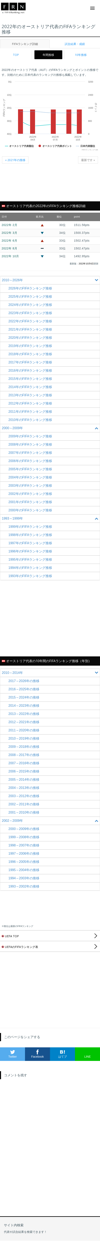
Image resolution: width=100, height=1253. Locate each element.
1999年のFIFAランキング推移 (30, 526)
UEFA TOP (10, 936)
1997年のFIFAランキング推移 (30, 543)
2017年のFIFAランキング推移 (30, 362)
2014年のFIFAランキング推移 (30, 387)
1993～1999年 (51, 518)
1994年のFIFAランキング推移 (30, 567)
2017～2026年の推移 (23, 681)
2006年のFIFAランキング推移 (30, 461)
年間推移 (48, 55)
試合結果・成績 (75, 44)
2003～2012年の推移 (23, 796)
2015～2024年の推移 (23, 697)
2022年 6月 (9, 240)
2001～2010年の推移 (23, 812)
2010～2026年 (51, 280)
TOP (16, 55)
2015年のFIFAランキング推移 (30, 378)
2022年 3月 (9, 232)
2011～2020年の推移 (23, 730)
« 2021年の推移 (15, 160)
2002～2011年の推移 (23, 804)
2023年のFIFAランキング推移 (30, 313)
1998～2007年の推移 (23, 845)
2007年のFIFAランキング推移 (30, 452)
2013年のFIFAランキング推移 (30, 395)
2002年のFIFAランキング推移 (30, 494)
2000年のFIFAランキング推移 (30, 510)
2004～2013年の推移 (23, 788)
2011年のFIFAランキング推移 (30, 411)
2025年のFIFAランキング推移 (30, 296)
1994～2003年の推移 (23, 878)
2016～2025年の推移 (23, 689)
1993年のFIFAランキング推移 (30, 576)
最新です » (88, 160)
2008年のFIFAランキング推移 (30, 444)
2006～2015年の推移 (23, 771)
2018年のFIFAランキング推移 (30, 354)
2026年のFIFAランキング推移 (30, 288)
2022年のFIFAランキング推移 (30, 321)
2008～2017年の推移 (23, 755)
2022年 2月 (9, 225)
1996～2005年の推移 (23, 861)
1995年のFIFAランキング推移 (30, 559)
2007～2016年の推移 (23, 763)
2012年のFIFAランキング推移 (30, 403)
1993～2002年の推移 (23, 886)
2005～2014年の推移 (23, 779)
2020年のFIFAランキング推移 (30, 337)
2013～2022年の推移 (23, 714)
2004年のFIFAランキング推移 (30, 477)
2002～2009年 (51, 821)
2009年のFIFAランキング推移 (30, 436)
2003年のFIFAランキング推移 (30, 485)
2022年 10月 (10, 256)
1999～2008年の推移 (23, 837)
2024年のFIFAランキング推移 (30, 305)
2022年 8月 (9, 248)
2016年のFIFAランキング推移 (30, 370)
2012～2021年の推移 (23, 722)
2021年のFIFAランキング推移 (30, 329)
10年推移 (81, 55)
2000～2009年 (51, 428)
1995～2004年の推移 (23, 870)
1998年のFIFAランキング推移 (30, 535)
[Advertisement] (50, 185)
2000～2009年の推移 (23, 829)
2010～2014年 (51, 673)
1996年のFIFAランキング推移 (30, 551)
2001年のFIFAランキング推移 (30, 502)
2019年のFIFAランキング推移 (30, 346)
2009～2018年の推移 (23, 746)
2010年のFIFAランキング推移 (30, 420)
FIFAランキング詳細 (25, 44)
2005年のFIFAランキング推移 (30, 469)
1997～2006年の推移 (23, 853)
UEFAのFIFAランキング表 (20, 947)
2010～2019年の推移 (23, 738)
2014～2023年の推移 (23, 705)
